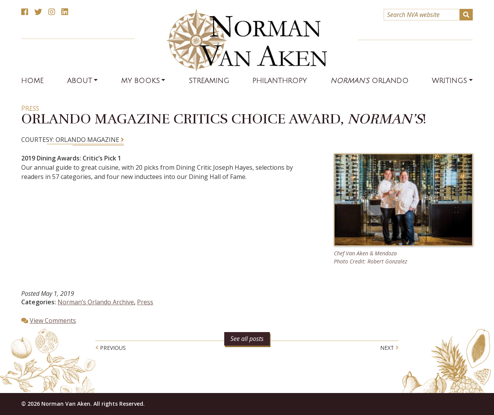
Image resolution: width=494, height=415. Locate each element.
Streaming (209, 80)
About (79, 80)
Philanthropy (279, 80)
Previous (110, 347)
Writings (449, 80)
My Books (140, 80)
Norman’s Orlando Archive (96, 302)
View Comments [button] (53, 320)
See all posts (247, 338)
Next (389, 347)
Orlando (369, 80)
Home (32, 80)
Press (30, 108)
